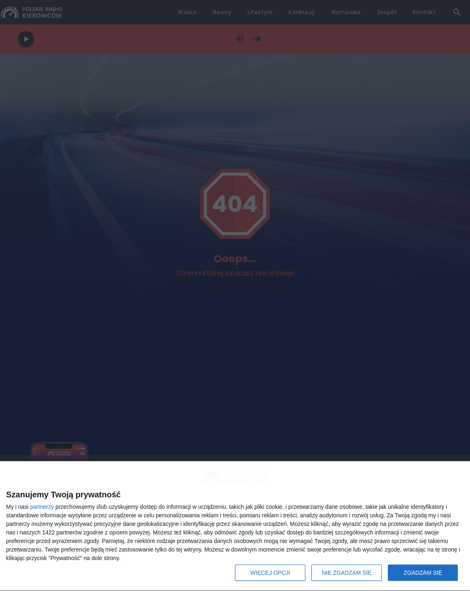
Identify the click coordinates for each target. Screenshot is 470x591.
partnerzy (42, 507)
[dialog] (235, 526)
